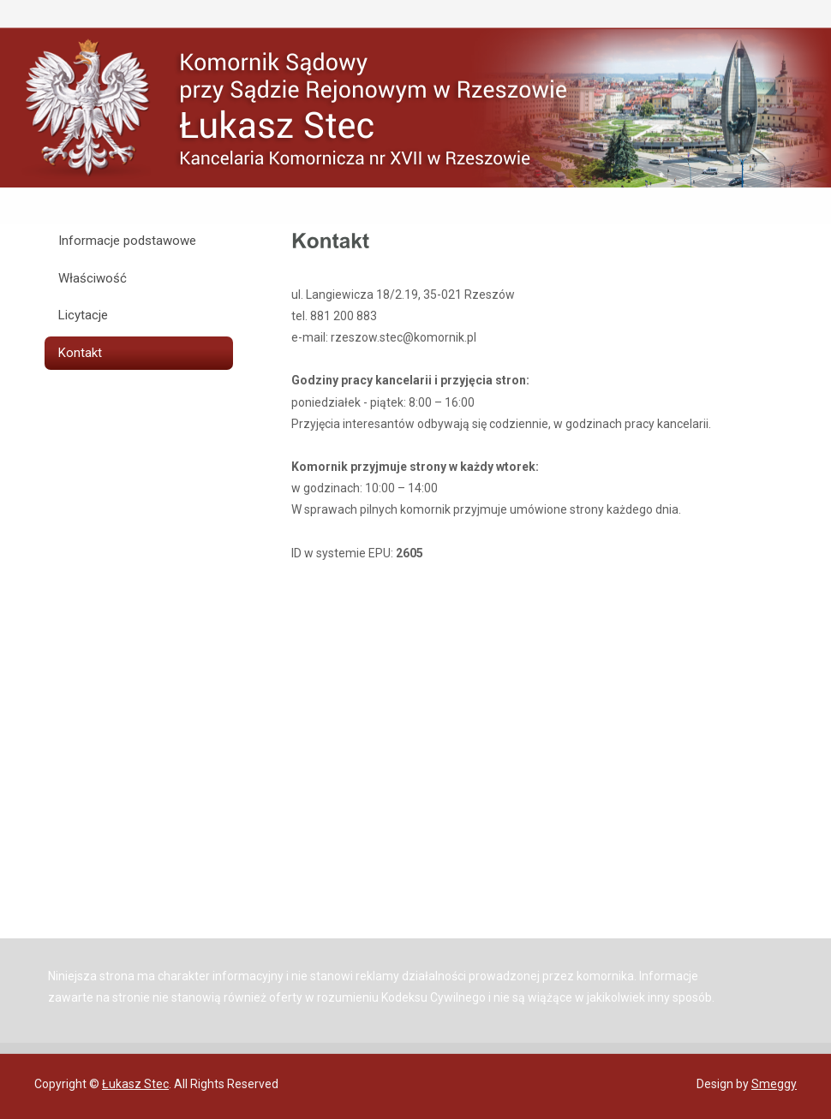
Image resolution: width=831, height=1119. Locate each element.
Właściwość (92, 278)
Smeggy (774, 1084)
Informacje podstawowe (127, 240)
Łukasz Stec (135, 1084)
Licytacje (83, 315)
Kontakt (80, 352)
